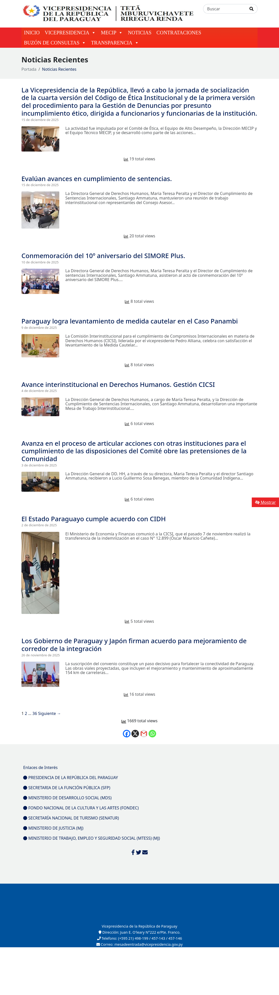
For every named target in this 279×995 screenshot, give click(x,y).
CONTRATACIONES (178, 32)
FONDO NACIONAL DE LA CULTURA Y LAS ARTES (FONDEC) (81, 808)
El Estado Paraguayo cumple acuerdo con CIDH (93, 518)
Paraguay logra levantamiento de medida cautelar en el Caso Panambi (129, 321)
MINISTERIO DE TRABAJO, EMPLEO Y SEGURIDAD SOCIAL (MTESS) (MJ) (91, 838)
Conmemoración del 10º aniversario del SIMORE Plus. (103, 255)
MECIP (112, 33)
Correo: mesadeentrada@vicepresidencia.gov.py (139, 944)
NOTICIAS (139, 32)
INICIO (32, 32)
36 (34, 713)
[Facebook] (126, 733)
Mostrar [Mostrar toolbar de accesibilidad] (265, 502)
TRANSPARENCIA (115, 43)
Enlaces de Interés (40, 767)
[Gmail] (144, 733)
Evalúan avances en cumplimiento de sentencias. (96, 178)
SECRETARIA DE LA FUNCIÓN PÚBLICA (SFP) (66, 787)
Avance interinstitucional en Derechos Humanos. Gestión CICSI (118, 384)
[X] (135, 733)
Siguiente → (49, 713)
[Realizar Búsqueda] (252, 9)
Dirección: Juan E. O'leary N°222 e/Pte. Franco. (139, 932)
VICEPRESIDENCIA (70, 33)
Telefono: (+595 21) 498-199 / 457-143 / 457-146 (139, 938)
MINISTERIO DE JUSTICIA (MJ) (53, 828)
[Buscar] (224, 9)
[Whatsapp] (152, 733)
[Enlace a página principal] (109, 13)
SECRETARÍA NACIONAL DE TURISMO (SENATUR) (71, 818)
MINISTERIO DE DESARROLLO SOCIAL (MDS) (67, 798)
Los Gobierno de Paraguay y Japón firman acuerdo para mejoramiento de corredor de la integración (134, 644)
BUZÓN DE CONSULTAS (55, 43)
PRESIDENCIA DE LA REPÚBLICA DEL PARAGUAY (70, 777)
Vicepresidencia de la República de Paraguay (139, 926)
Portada (29, 69)
